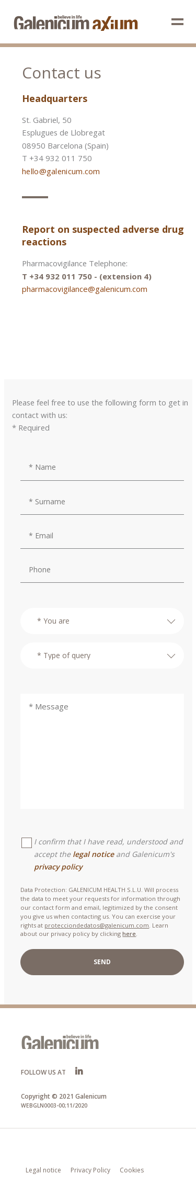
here (129, 934)
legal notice (93, 854)
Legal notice (43, 1170)
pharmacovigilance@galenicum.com (84, 289)
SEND (102, 961)
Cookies (132, 1170)
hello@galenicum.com (61, 171)
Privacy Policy (90, 1170)
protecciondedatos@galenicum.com (96, 925)
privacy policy (58, 867)
